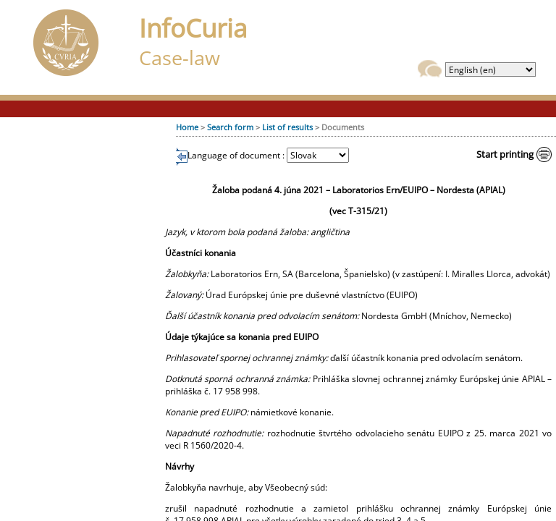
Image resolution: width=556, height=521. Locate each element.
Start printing (505, 154)
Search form (230, 127)
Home (187, 127)
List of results (287, 127)
